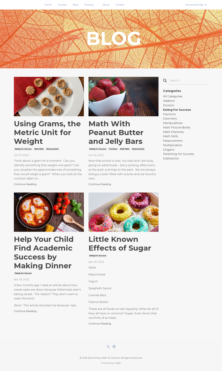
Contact (120, 4)
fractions (113, 149)
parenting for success (178, 154)
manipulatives (173, 123)
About (106, 4)
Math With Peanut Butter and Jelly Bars (116, 132)
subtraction (171, 158)
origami (169, 149)
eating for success (23, 149)
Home (48, 4)
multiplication (172, 145)
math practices (173, 132)
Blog (75, 4)
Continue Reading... (26, 184)
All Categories (172, 96)
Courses (62, 4)
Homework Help (196, 4)
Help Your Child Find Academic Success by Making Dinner (44, 252)
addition (169, 101)
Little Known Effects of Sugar (119, 244)
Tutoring (89, 4)
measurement (52, 149)
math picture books (176, 127)
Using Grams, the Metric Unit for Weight (47, 132)
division (168, 105)
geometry (170, 118)
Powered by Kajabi (111, 363)
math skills (39, 149)
